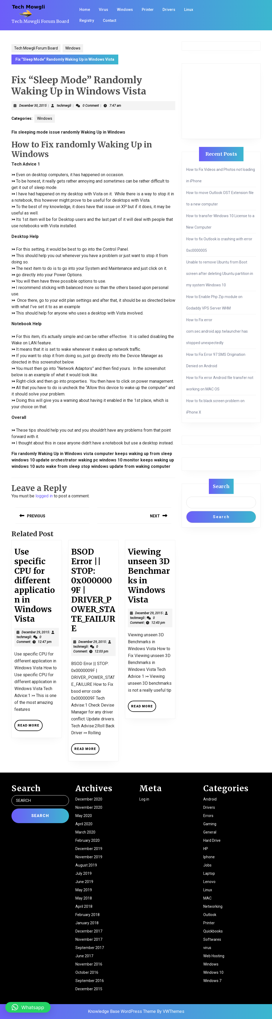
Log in (144, 799)
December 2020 (88, 799)
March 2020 (85, 832)
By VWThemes (170, 1011)
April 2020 (83, 824)
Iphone (209, 857)
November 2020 (88, 807)
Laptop (209, 873)
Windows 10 (213, 972)
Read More (30, 727)
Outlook (209, 915)
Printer (148, 9)
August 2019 (86, 865)
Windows (125, 9)
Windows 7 (212, 981)
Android (210, 799)
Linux (188, 9)
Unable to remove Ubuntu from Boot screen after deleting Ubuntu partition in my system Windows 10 (219, 273)
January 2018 (87, 923)
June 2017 (84, 956)
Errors (208, 816)
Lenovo (209, 882)
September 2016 (89, 981)
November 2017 (88, 939)
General (209, 832)
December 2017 (88, 931)
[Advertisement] (221, 101)
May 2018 (83, 898)
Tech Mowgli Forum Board (40, 21)
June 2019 (84, 882)
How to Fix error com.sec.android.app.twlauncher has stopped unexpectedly (217, 331)
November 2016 (88, 964)
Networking (212, 906)
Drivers (169, 9)
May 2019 (83, 890)
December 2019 (88, 849)
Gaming (209, 824)
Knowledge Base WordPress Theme (122, 1011)
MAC (207, 898)
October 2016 (86, 972)
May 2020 (83, 816)
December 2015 (88, 989)
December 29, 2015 (35, 632)
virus (207, 948)
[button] (28, 1007)
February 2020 (87, 840)
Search (221, 486)
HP (205, 849)
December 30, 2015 (33, 106)
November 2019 (88, 857)
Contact (109, 20)
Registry (86, 20)
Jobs (207, 865)
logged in (44, 495)
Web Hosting (213, 956)
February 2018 (87, 915)
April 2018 (83, 906)
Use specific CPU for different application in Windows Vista (34, 585)
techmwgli (64, 106)
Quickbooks (213, 931)
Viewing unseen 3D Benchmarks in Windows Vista (149, 576)
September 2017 (89, 948)
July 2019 (83, 873)
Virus (103, 9)
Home (84, 9)
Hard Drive (212, 840)
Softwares (212, 939)
